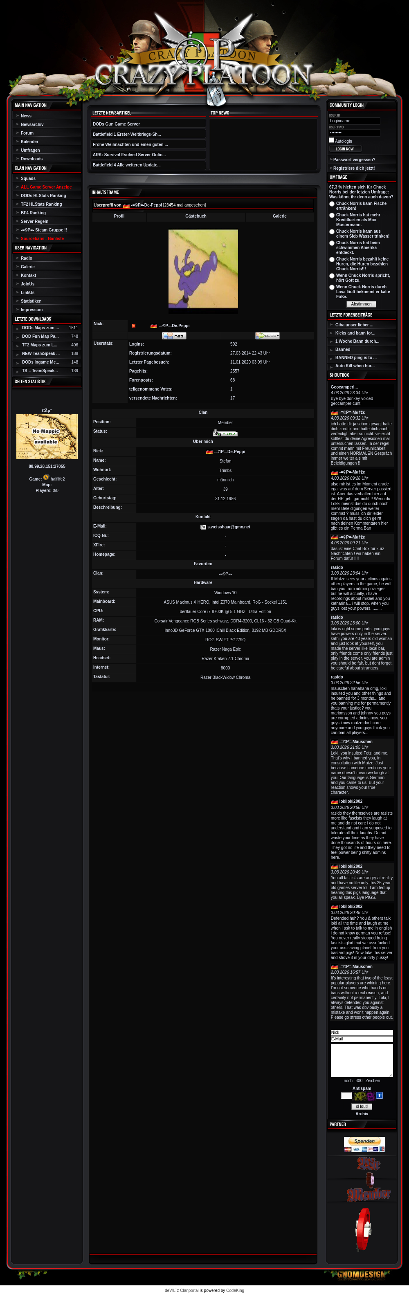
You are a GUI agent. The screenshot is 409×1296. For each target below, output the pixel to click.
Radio (26, 258)
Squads (28, 178)
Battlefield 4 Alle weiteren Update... (127, 165)
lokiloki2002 (351, 801)
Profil (119, 216)
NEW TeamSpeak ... (41, 353)
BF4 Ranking (33, 213)
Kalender (29, 141)
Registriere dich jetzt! (354, 168)
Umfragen (30, 150)
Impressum (32, 310)
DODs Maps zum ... (40, 328)
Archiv (361, 1114)
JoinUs (27, 284)
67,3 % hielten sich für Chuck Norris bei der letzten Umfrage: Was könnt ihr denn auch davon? (361, 192)
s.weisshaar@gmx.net (228, 527)
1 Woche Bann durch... (357, 341)
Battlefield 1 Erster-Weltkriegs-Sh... (127, 134)
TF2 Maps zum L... (39, 345)
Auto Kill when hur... (355, 366)
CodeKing (235, 1290)
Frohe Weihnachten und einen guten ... (130, 144)
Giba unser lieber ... (354, 325)
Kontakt (28, 275)
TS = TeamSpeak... (40, 370)
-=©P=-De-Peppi (146, 205)
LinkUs (27, 292)
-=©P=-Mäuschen (356, 741)
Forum (27, 133)
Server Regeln (34, 221)
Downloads (32, 159)
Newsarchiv (32, 124)
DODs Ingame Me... (40, 362)
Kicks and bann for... (355, 333)
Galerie (28, 267)
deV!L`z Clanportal (182, 1290)
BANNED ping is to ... (356, 357)
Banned (343, 349)
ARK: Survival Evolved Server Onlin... (129, 155)
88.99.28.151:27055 (47, 466)
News (26, 116)
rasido (337, 567)
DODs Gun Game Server (116, 124)
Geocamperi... (344, 387)
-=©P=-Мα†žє (352, 412)
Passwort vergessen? (354, 159)
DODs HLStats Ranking (43, 195)
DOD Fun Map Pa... (40, 336)
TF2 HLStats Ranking (41, 204)
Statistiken (31, 301)
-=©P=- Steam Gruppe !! (44, 230)
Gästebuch (196, 216)
